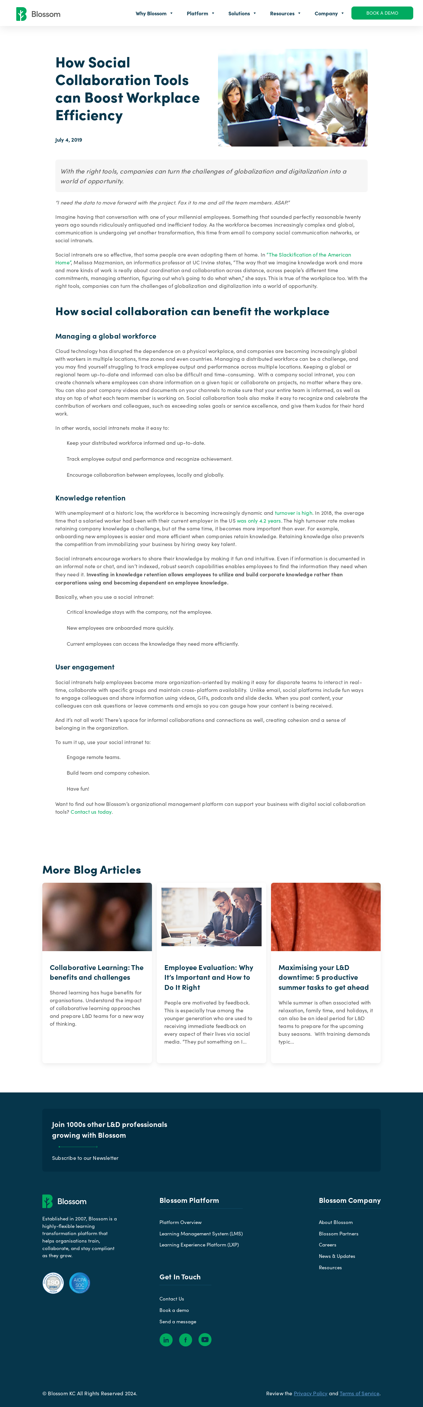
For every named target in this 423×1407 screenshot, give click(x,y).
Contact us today (91, 811)
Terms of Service (359, 1393)
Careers (327, 1244)
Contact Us (171, 1298)
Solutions (242, 13)
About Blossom (336, 1222)
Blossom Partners (339, 1233)
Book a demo (382, 13)
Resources (286, 13)
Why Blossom (155, 13)
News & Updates (337, 1256)
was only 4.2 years (258, 520)
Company (330, 13)
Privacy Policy (311, 1393)
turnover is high (293, 512)
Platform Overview (180, 1222)
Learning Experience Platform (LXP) (199, 1244)
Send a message (177, 1321)
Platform (201, 13)
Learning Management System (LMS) (201, 1233)
